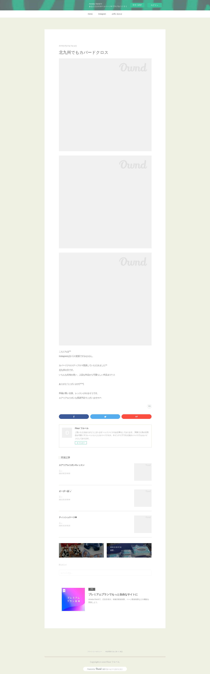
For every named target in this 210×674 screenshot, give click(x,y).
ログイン (154, 5)
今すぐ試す (137, 5)
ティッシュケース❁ (68, 517)
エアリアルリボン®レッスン (72, 465)
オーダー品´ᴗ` (65, 491)
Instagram (102, 14)
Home (90, 14)
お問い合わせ (117, 14)
